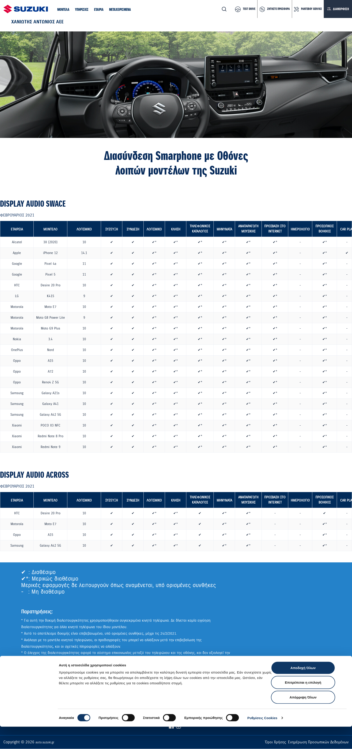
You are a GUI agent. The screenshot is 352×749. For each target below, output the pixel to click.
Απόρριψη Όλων (303, 719)
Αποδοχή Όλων (303, 690)
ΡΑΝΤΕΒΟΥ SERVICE (311, 9)
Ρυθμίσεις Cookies (262, 740)
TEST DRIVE (249, 9)
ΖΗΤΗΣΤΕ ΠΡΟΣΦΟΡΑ (278, 9)
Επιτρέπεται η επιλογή (303, 705)
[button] (63, 10)
